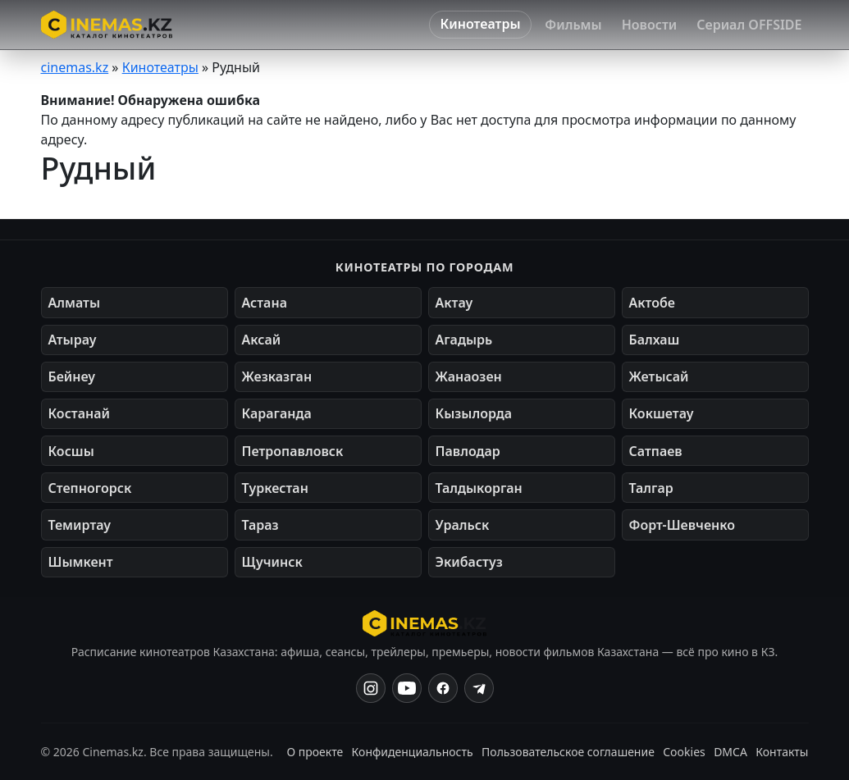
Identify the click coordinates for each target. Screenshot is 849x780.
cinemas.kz (75, 67)
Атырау (72, 340)
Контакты (781, 751)
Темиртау (80, 525)
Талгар (651, 488)
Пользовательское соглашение (568, 751)
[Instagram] (371, 688)
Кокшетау (661, 413)
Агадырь (464, 340)
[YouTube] (407, 688)
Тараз (260, 525)
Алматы (74, 303)
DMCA (730, 751)
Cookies (684, 751)
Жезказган (277, 376)
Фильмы (573, 25)
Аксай (261, 340)
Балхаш (654, 340)
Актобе (652, 303)
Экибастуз (469, 562)
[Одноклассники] (479, 688)
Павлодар (468, 451)
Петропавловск (293, 451)
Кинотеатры (480, 24)
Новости (650, 25)
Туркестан (275, 488)
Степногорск (90, 488)
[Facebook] (443, 688)
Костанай (79, 413)
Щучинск (272, 562)
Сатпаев (655, 451)
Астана (264, 303)
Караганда (277, 413)
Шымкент (80, 562)
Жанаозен (469, 376)
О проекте (314, 751)
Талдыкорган (479, 488)
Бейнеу (71, 376)
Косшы (71, 451)
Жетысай (659, 376)
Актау (454, 303)
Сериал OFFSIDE (748, 25)
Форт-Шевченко (682, 525)
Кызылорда (474, 413)
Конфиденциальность (412, 751)
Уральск (463, 525)
